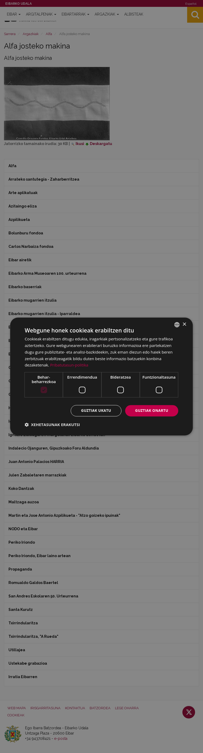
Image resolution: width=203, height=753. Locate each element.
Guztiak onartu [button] (151, 410)
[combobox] (177, 324)
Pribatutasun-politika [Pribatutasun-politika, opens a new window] (69, 365)
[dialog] (101, 376)
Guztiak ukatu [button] (94, 410)
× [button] (184, 324)
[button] (52, 425)
